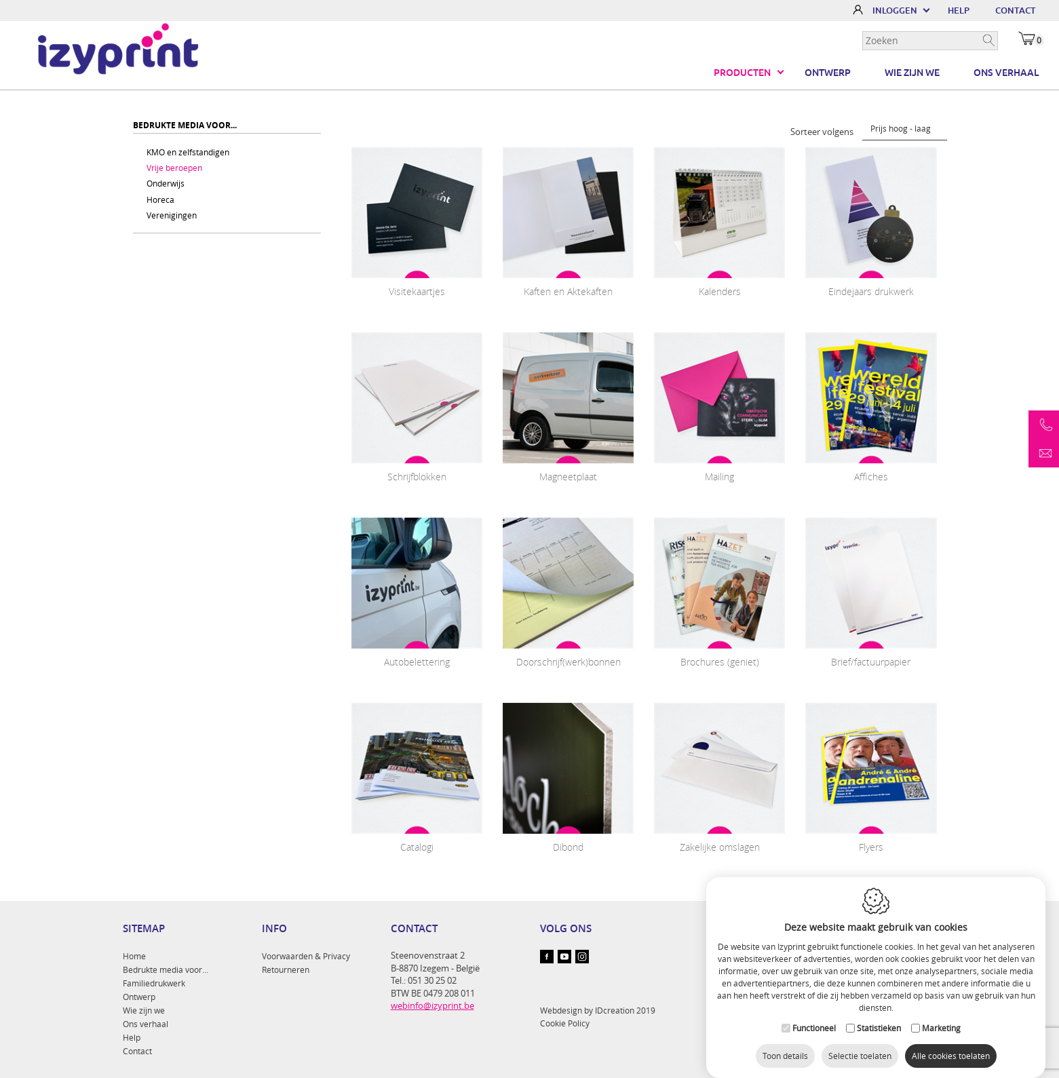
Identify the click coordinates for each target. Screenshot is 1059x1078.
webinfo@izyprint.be (432, 1005)
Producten (742, 72)
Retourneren (285, 969)
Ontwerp (828, 72)
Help (131, 1037)
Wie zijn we (912, 72)
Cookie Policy (565, 1023)
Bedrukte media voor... (165, 969)
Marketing (941, 1014)
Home (134, 955)
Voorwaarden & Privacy (306, 955)
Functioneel (814, 1014)
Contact (137, 1050)
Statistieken (879, 1014)
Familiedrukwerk (154, 983)
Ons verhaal (1006, 72)
